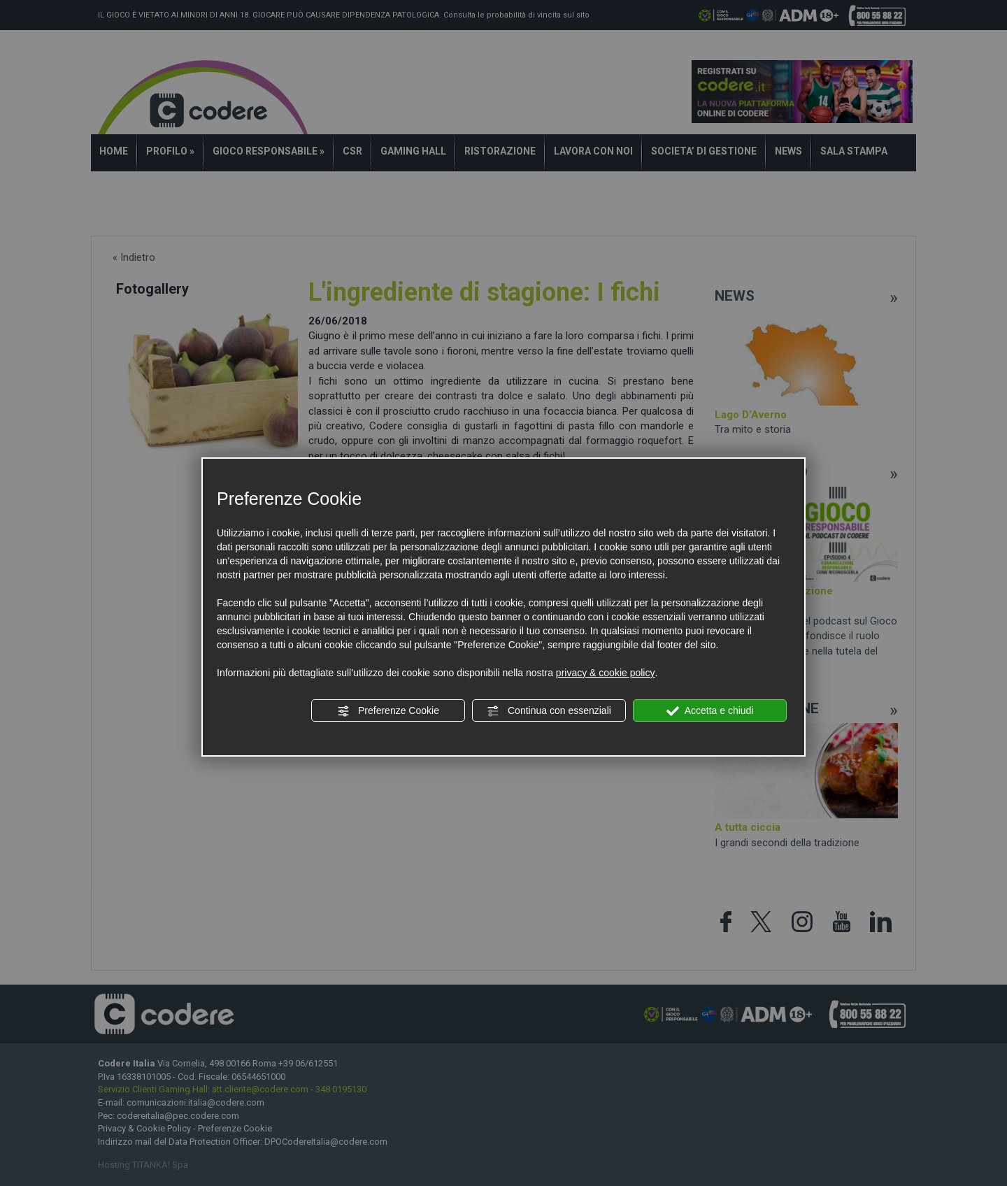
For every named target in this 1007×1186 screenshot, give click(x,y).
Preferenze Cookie (388, 711)
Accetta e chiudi (710, 711)
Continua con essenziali (549, 711)
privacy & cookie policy (605, 672)
